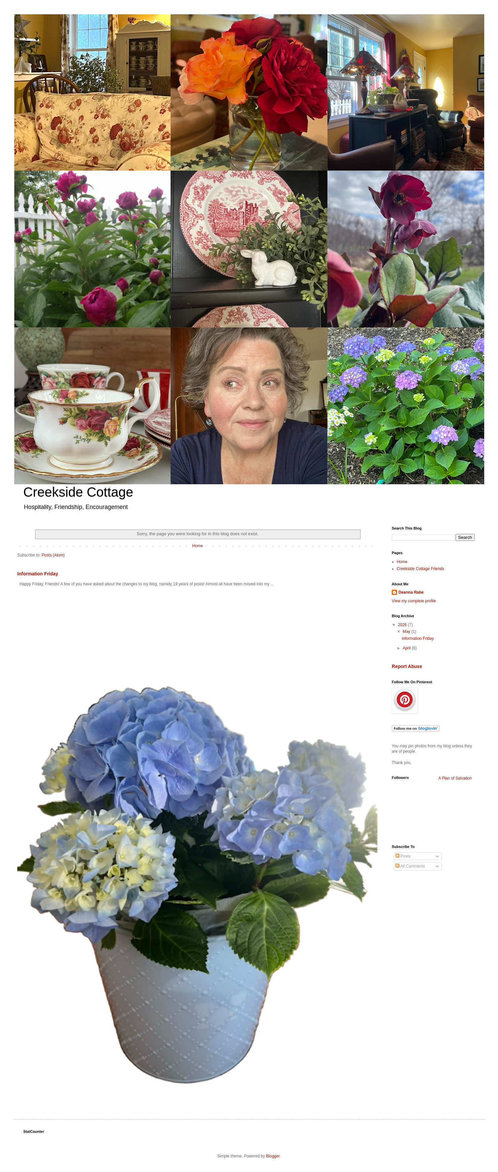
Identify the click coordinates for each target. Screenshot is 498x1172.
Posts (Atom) (53, 555)
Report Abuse (407, 666)
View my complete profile (414, 601)
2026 (403, 625)
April (407, 648)
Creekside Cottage (78, 492)
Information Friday (37, 573)
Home (197, 546)
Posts (402, 856)
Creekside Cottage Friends (420, 568)
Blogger (273, 1156)
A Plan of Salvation (455, 778)
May (407, 631)
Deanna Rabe (411, 592)
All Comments (410, 866)
